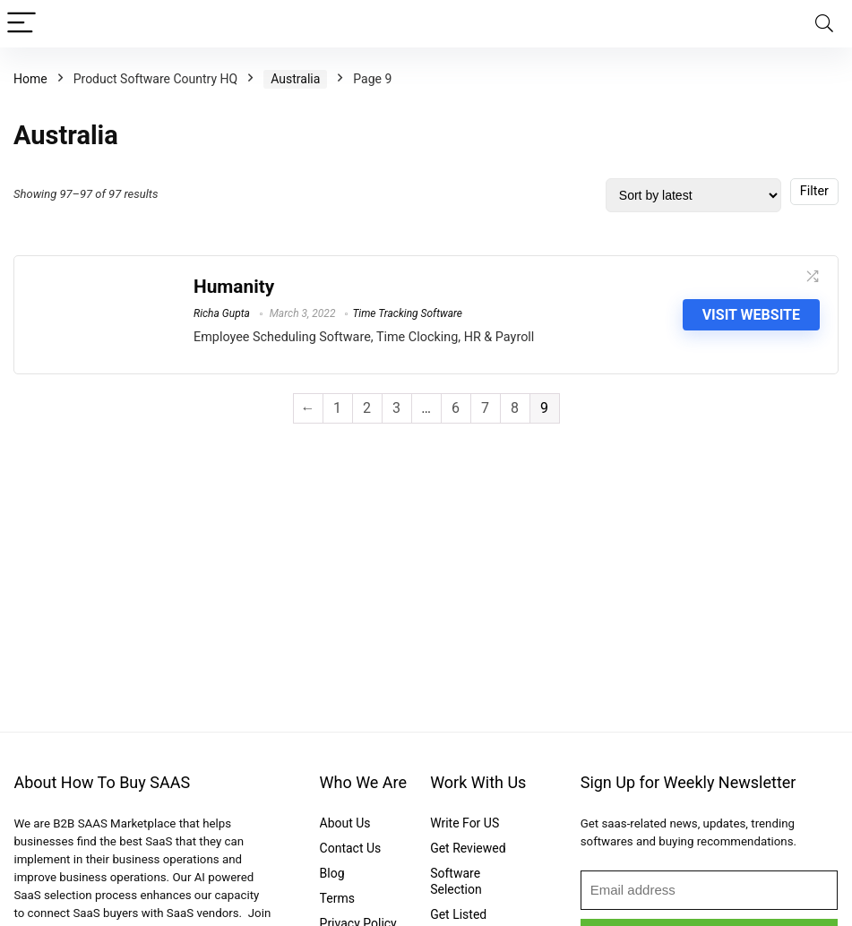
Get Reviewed (467, 848)
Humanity (234, 286)
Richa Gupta (222, 313)
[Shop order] (693, 195)
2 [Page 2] (367, 407)
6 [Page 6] (456, 407)
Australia (295, 79)
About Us (345, 823)
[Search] (824, 23)
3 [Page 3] (396, 407)
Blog (332, 873)
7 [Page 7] (485, 407)
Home (30, 79)
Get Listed (458, 914)
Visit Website (751, 314)
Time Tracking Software (407, 313)
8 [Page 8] (515, 407)
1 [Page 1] (337, 407)
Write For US (464, 823)
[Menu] (21, 23)
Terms (337, 898)
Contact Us (351, 848)
